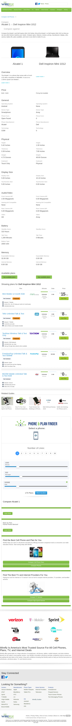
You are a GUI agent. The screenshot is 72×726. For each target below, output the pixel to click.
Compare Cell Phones (7, 17)
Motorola (14, 698)
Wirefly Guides (64, 696)
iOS (61, 694)
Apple (14, 689)
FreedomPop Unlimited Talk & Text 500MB (14, 354)
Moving (66, 9)
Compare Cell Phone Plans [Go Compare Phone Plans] (36, 562)
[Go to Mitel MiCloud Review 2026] (49, 401)
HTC (13, 694)
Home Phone (27, 9)
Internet (37, 9)
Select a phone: (37, 428)
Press (47, 3)
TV (32, 9)
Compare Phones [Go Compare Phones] (36, 565)
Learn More (7, 513)
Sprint (3, 694)
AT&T (2, 691)
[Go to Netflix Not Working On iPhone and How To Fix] (62, 401)
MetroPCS (4, 703)
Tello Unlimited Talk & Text (13, 314)
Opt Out (68, 714)
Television (36, 691)
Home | (28, 714)
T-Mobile (3, 696)
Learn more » (5, 82)
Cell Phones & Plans (7, 9)
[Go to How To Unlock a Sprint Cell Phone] (7, 401)
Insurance (52, 9)
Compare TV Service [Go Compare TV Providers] (36, 597)
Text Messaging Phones (51, 696)
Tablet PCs (26, 691)
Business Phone (17, 9)
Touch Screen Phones (51, 694)
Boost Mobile (4, 705)
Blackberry (63, 691)
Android (62, 689)
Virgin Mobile (4, 698)
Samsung (15, 703)
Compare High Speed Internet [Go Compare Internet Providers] (36, 600)
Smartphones (48, 689)
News (42, 3)
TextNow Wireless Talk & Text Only (14, 334)
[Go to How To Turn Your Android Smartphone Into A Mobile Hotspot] (21, 401)
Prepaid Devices (49, 691)
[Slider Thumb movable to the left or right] (17, 467)
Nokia (14, 700)
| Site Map (62, 714)
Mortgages (59, 9)
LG (13, 696)
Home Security (44, 9)
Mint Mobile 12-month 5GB (13, 294)
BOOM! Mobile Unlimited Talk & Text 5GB (14, 375)
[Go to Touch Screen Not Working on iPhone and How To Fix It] (35, 401)
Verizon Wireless (5, 689)
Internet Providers (38, 689)
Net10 (3, 700)
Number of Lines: (36, 448)
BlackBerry (15, 691)
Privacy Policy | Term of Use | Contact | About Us (45, 714)
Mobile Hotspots (27, 689)
